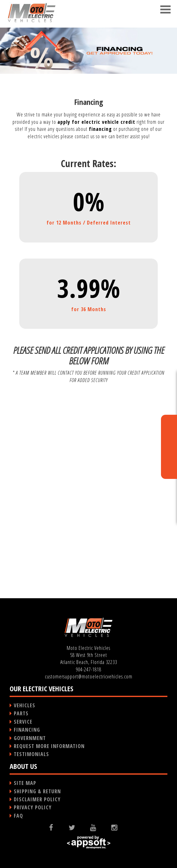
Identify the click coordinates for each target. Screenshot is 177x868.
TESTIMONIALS (31, 754)
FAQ (18, 815)
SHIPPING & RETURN (37, 791)
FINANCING (27, 729)
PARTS (21, 713)
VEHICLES (24, 705)
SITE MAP (25, 783)
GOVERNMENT (30, 738)
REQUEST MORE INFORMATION (49, 746)
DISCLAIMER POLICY (37, 799)
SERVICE (23, 721)
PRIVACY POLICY (33, 807)
